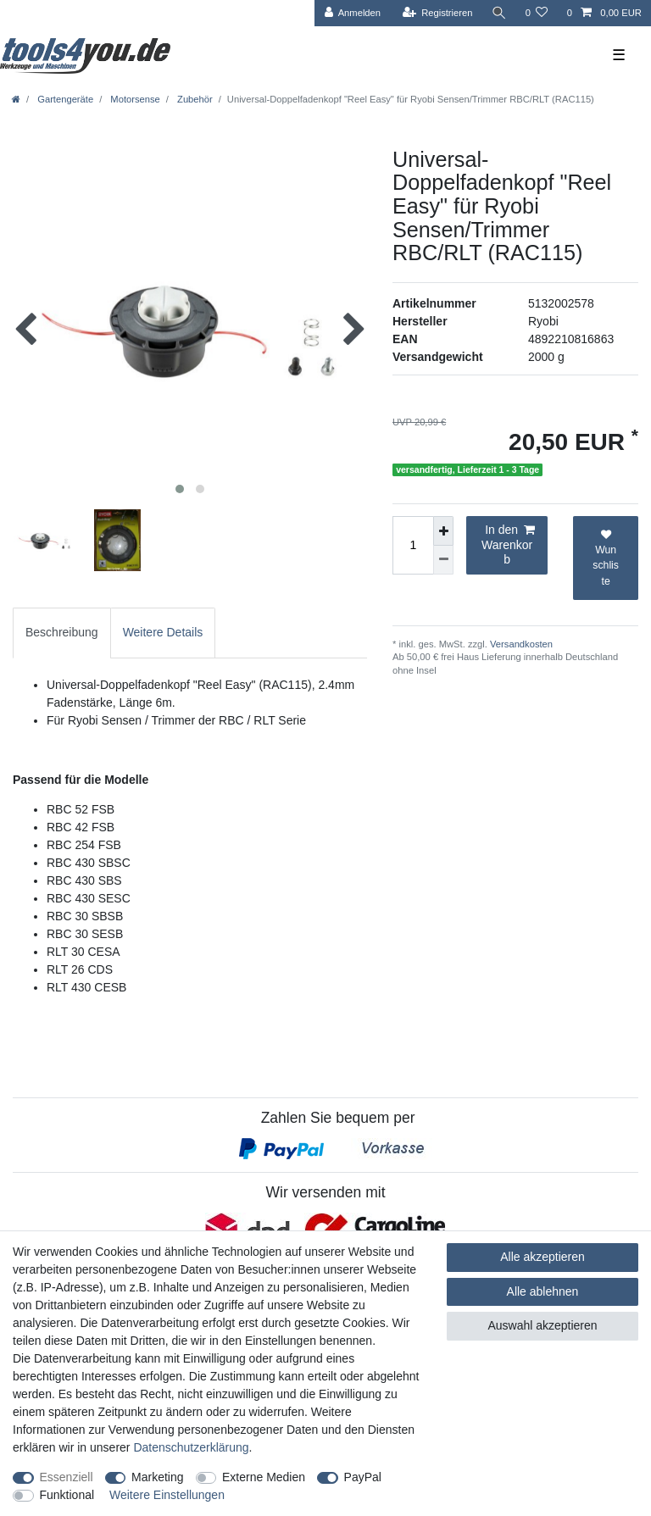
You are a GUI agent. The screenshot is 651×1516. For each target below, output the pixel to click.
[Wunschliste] (536, 13)
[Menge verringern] (443, 560)
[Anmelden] (352, 13)
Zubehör (194, 99)
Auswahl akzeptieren (542, 1325)
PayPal (362, 1477)
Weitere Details (163, 632)
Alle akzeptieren (542, 1256)
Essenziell (66, 1477)
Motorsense (134, 99)
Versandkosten (520, 644)
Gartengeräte (64, 99)
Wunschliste (606, 558)
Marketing (157, 1477)
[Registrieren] (436, 13)
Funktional (67, 1495)
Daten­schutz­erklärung (190, 1447)
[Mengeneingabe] (412, 545)
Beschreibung (61, 632)
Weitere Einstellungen (167, 1495)
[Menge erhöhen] (443, 531)
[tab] (62, 633)
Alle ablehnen (543, 1291)
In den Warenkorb (508, 544)
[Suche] (498, 13)
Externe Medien (263, 1477)
